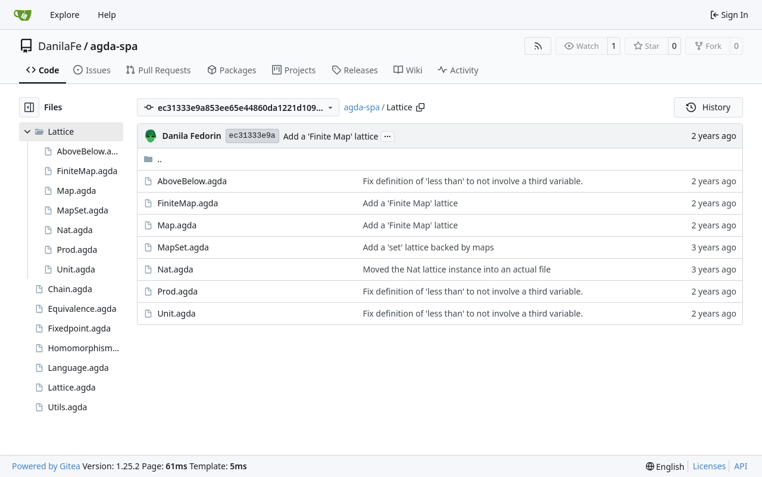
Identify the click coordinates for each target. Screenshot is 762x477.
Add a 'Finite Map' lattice (331, 136)
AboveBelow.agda (192, 181)
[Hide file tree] (29, 107)
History (708, 107)
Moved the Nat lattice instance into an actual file (457, 269)
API (740, 466)
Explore (64, 14)
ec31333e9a (252, 135)
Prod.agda (177, 291)
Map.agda (176, 225)
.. (152, 159)
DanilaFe (60, 46)
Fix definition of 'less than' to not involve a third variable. (473, 181)
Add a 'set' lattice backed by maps (428, 247)
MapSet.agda (182, 247)
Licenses (709, 466)
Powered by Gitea (46, 466)
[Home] (22, 15)
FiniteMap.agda (187, 203)
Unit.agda (176, 313)
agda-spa (114, 46)
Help (107, 14)
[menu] (665, 466)
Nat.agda (175, 269)
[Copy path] (420, 107)
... (387, 135)
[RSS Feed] (538, 46)
